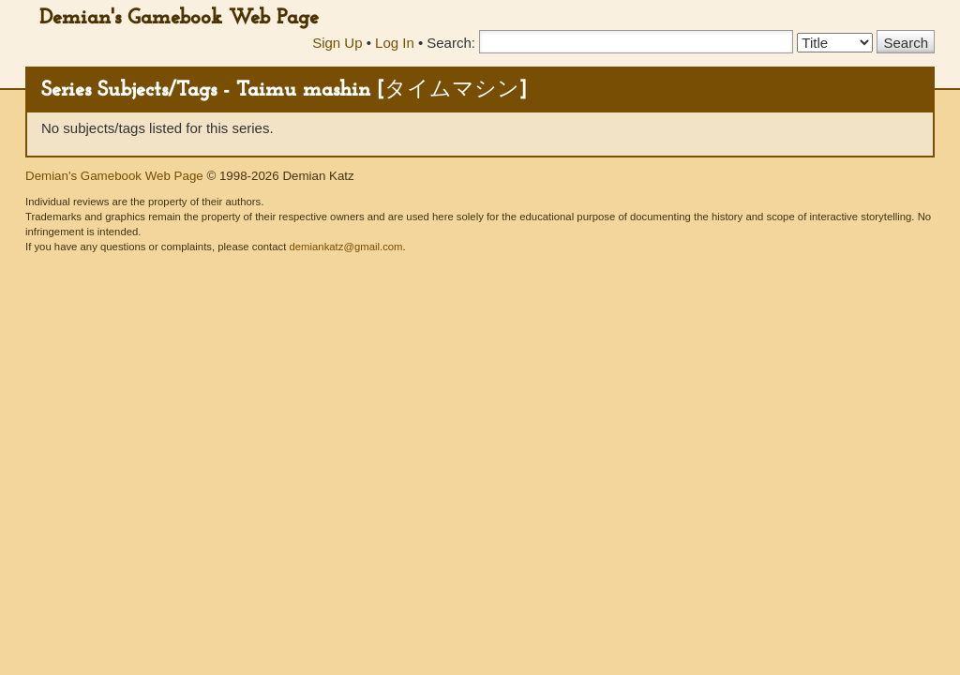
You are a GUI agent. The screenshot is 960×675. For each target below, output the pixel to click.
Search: (451, 43)
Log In (394, 43)
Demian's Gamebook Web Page (179, 18)
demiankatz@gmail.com (345, 246)
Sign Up (337, 43)
